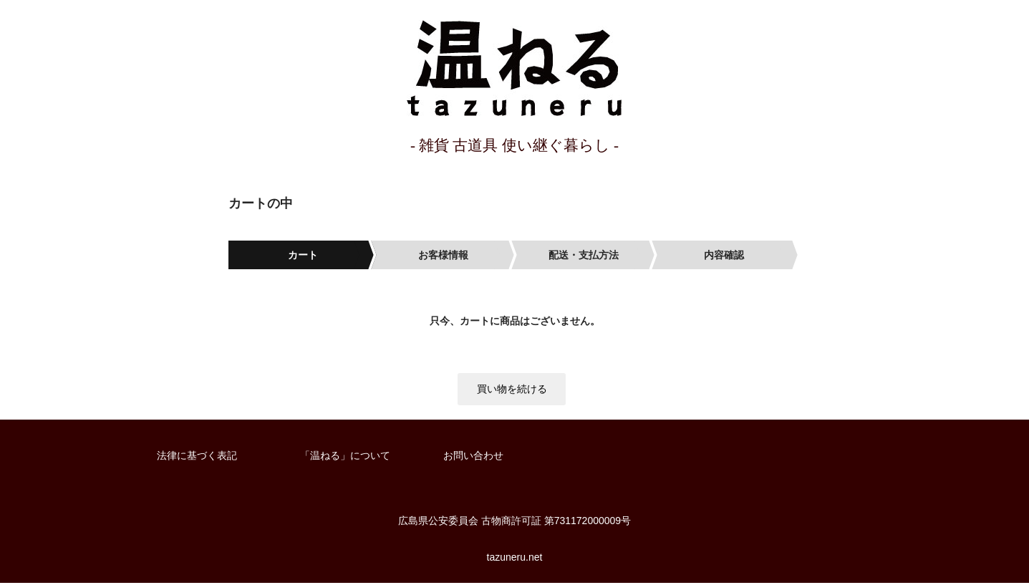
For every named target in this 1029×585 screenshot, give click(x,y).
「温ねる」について (345, 457)
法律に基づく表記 (197, 457)
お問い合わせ (473, 457)
